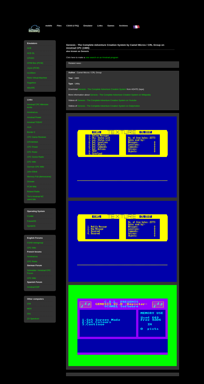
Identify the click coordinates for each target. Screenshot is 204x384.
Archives (123, 25)
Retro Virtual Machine (37, 78)
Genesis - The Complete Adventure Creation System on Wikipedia (120, 95)
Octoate (30, 181)
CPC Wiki (31, 162)
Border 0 (31, 132)
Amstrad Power (34, 117)
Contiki (30, 216)
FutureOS (31, 221)
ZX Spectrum (33, 318)
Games (110, 25)
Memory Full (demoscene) (39, 176)
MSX (29, 308)
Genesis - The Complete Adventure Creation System (102, 89)
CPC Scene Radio (35, 157)
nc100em (31, 73)
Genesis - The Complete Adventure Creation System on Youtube (106, 100)
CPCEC (30, 58)
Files (59, 25)
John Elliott (32, 171)
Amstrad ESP (33, 287)
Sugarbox (31, 83)
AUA (29, 127)
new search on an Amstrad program (102, 57)
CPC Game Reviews (36, 137)
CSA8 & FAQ (72, 25)
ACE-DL (31, 53)
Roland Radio (33, 191)
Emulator (88, 25)
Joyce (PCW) (33, 68)
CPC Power (32, 147)
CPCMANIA (32, 142)
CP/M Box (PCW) (35, 63)
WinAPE (31, 88)
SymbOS (31, 226)
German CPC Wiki (35, 167)
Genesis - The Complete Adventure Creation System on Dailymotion (108, 106)
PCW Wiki (31, 186)
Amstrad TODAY (34, 122)
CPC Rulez (32, 152)
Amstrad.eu (32, 112)
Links (100, 25)
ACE (29, 48)
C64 (29, 303)
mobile (48, 25)
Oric (29, 314)
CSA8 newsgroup (35, 242)
